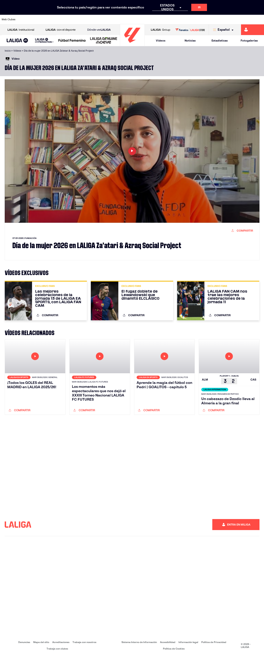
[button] (17, 40)
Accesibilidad (167, 642)
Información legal (188, 642)
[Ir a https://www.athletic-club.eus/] (25, 19)
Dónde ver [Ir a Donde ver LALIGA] (99, 29)
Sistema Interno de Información (139, 642)
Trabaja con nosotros (84, 642)
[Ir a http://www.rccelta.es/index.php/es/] (148, 19)
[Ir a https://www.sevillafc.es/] (235, 19)
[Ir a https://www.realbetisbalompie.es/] (185, 19)
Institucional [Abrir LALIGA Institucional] (20, 29)
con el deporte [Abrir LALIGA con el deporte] (60, 29)
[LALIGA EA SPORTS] (17, 40)
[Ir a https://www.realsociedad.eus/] (222, 19)
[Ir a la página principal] (132, 44)
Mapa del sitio (41, 642)
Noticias (190, 40)
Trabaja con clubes (57, 648)
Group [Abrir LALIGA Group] (160, 29)
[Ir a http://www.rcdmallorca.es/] (173, 19)
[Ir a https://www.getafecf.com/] (99, 19)
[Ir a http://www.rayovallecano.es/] (136, 19)
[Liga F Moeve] (72, 40)
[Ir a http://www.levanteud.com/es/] (124, 19)
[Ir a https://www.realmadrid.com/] (198, 19)
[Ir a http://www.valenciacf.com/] (247, 19)
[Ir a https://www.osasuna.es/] (49, 19)
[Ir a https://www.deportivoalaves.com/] (62, 19)
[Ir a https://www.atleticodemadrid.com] (37, 19)
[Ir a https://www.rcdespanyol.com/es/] (161, 19)
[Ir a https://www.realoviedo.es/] (210, 19)
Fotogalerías (249, 40)
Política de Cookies (174, 648)
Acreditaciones (60, 642)
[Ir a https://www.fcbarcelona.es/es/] (86, 19)
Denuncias (24, 642)
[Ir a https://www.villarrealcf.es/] (259, 19)
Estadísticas (220, 40)
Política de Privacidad (213, 642)
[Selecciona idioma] (224, 29)
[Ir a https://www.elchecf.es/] (74, 19)
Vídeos (160, 40)
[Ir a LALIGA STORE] (190, 29)
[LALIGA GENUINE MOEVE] (104, 40)
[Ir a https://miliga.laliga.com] (252, 29)
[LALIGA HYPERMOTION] (44, 40)
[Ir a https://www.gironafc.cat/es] (111, 19)
